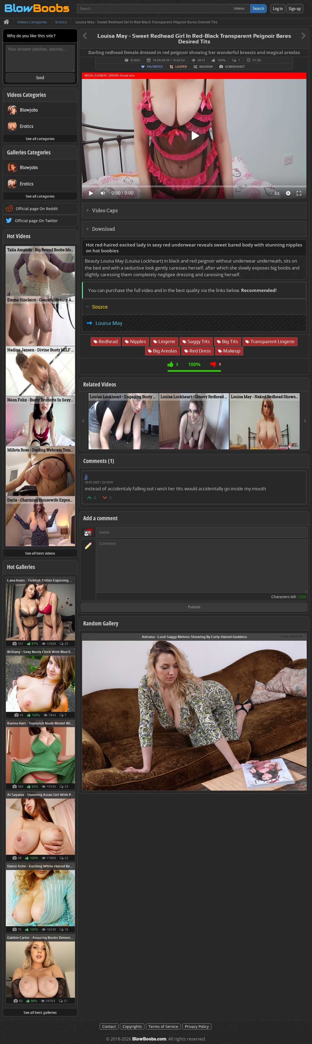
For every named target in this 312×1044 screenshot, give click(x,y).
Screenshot (235, 67)
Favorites (155, 67)
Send (40, 78)
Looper (181, 67)
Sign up (295, 9)
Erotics (135, 60)
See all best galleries (40, 1012)
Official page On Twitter (36, 220)
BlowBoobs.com (149, 1039)
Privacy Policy (197, 1026)
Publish (194, 607)
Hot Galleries (21, 567)
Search (258, 8)
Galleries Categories (29, 152)
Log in (278, 9)
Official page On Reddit (37, 208)
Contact (109, 1026)
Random (206, 67)
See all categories (40, 138)
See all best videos (40, 553)
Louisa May (109, 323)
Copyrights (132, 1026)
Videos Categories (26, 94)
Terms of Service (163, 1026)
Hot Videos (19, 236)
